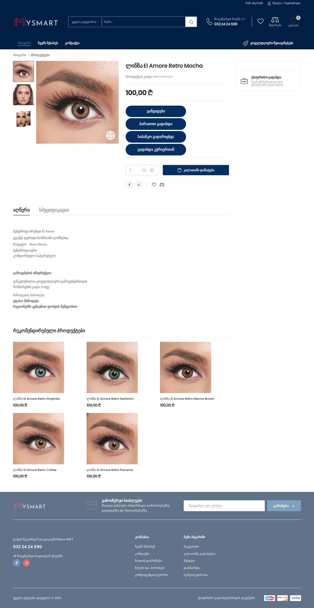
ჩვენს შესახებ (48, 43)
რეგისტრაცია (292, 3)
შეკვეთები (191, 546)
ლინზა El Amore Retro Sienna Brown (187, 398)
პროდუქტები (40, 55)
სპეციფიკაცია (54, 210)
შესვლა (275, 3)
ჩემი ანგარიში (254, 3)
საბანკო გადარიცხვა (156, 136)
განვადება (156, 111)
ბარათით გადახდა (155, 124)
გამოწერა (281, 506)
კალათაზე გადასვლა (200, 553)
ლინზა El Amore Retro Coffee (34, 470)
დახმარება (192, 568)
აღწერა (21, 210)
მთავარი (24, 43)
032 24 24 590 (225, 24)
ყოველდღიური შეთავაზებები (268, 43)
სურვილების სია (196, 575)
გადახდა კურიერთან (155, 149)
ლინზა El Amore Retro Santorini (110, 398)
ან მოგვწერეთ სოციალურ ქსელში (38, 556)
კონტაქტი (72, 43)
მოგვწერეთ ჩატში (227, 19)
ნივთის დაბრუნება (148, 560)
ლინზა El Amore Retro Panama (110, 470)
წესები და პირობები (150, 568)
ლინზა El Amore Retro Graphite (36, 398)
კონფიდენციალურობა (151, 575)
